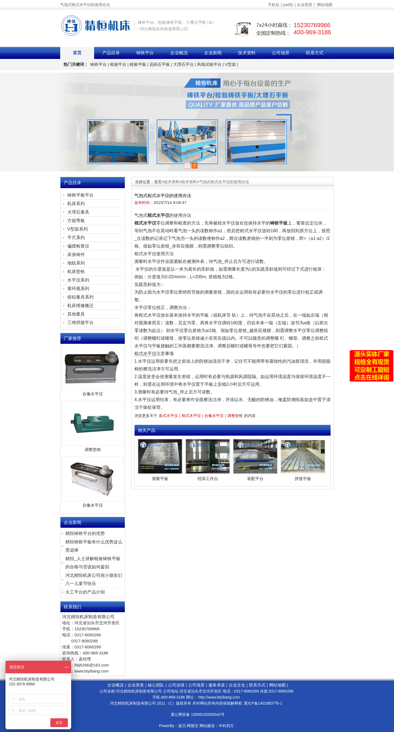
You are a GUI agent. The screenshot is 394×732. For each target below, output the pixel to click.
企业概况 (179, 52)
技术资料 (247, 52)
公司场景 (280, 52)
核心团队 (156, 685)
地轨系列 (76, 263)
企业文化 (237, 685)
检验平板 (138, 64)
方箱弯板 (76, 220)
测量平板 (160, 478)
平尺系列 (76, 237)
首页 (77, 52)
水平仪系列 (78, 280)
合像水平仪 (214, 415)
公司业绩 (176, 685)
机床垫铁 (76, 271)
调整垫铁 (235, 415)
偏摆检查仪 (78, 246)
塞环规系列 (78, 288)
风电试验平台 (209, 64)
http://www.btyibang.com (219, 697)
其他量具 (76, 314)
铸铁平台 (145, 52)
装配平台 (255, 478)
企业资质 (304, 4)
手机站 (273, 4)
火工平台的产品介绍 (85, 592)
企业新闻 (213, 52)
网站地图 (324, 4)
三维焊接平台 (80, 322)
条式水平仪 (168, 415)
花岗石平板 (159, 64)
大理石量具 (78, 212)
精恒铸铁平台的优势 (85, 533)
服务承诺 (216, 685)
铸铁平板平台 (80, 195)
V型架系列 (77, 229)
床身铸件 (76, 254)
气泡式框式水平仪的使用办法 (224, 182)
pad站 (288, 4)
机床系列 (76, 203)
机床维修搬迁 (80, 305)
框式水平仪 (145, 353)
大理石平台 (183, 64)
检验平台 (118, 64)
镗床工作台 (208, 478)
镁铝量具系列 (80, 297)
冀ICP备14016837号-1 (263, 703)
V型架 (230, 64)
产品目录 (111, 52)
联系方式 (314, 52)
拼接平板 (303, 478)
